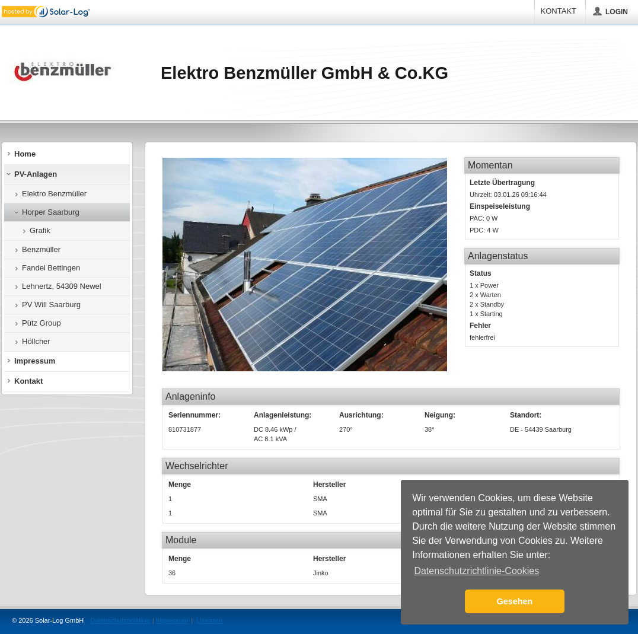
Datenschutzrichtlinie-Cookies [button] (476, 571)
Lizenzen (209, 620)
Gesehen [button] (515, 601)
